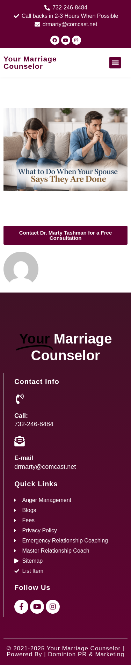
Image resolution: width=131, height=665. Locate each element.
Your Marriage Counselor (30, 62)
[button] (115, 62)
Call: (21, 415)
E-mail (23, 458)
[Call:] (19, 399)
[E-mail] (19, 441)
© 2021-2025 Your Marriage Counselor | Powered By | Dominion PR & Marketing (65, 651)
